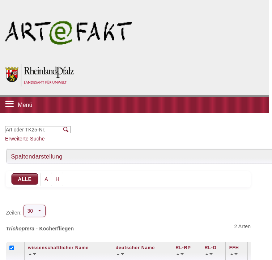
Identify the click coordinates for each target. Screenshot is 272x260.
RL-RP (183, 247)
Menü (25, 105)
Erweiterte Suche (25, 139)
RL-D (210, 247)
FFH (234, 247)
